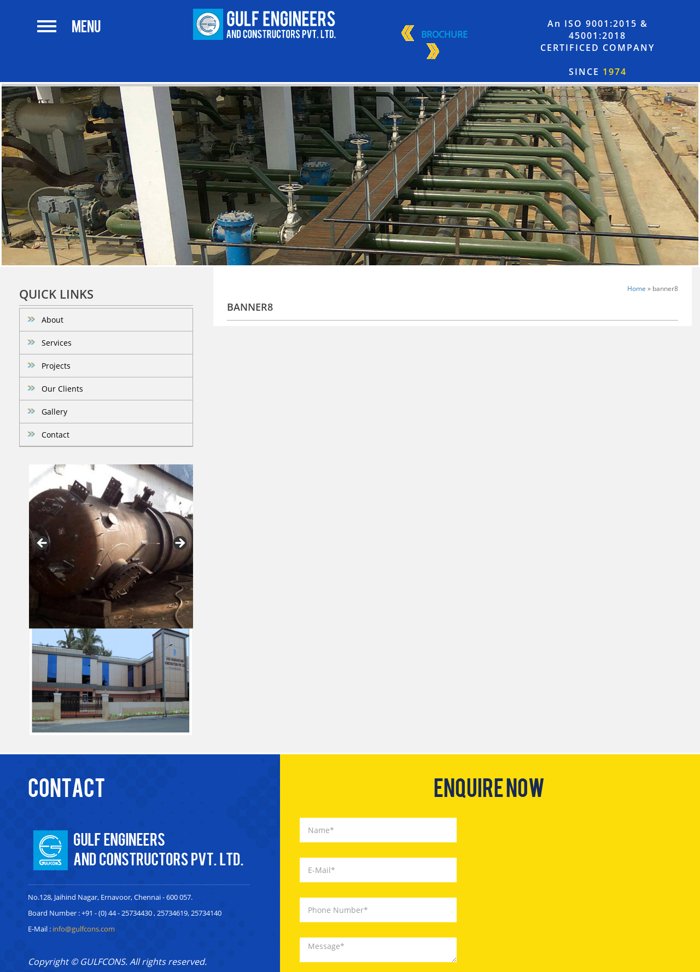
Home (636, 288)
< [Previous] (42, 544)
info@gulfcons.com (83, 929)
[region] (111, 546)
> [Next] (179, 544)
